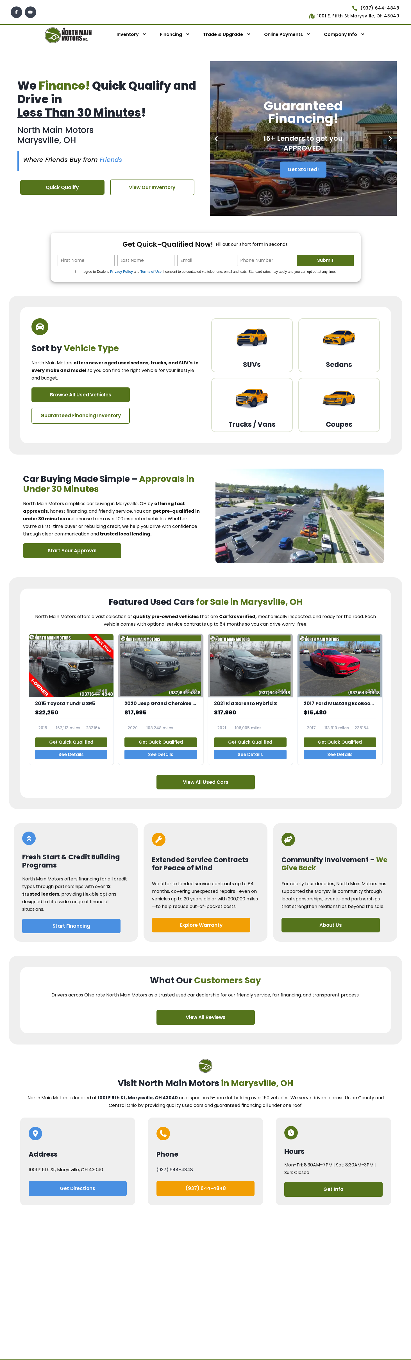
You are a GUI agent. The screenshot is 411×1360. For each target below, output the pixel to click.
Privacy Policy (121, 272)
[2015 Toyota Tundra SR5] (71, 699)
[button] (216, 138)
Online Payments (283, 34)
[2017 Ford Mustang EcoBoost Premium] (340, 699)
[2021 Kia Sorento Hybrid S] (250, 699)
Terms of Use (151, 272)
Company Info (340, 34)
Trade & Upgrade (223, 34)
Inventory (128, 34)
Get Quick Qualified (71, 742)
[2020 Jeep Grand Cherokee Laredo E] (160, 699)
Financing (171, 34)
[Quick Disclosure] (77, 271)
